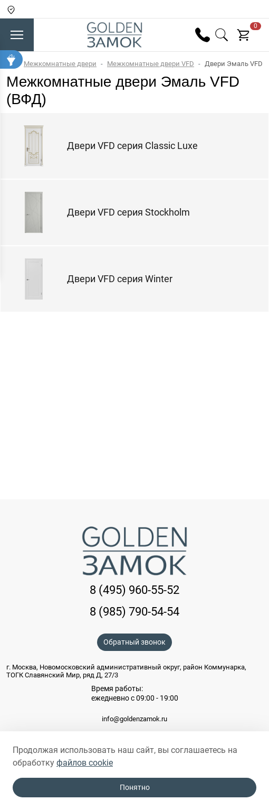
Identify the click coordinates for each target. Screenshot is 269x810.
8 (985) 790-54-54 (134, 611)
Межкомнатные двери (60, 64)
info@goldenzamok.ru (134, 719)
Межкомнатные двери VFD (150, 64)
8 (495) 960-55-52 (134, 590)
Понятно (135, 787)
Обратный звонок (134, 642)
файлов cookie (84, 763)
